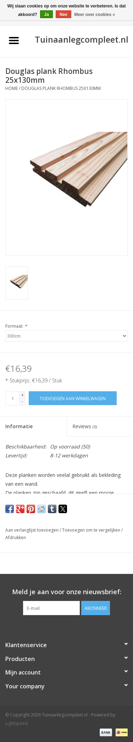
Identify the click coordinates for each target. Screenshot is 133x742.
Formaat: (16, 326)
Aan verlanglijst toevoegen (32, 530)
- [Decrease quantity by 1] (22, 401)
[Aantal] (12, 398)
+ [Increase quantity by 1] (22, 395)
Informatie (19, 426)
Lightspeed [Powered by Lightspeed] (16, 723)
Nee (63, 14)
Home (11, 88)
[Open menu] (14, 40)
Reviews (84, 426)
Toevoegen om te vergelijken (91, 530)
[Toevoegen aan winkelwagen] (73, 398)
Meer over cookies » (94, 14)
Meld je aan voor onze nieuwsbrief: (66, 592)
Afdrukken (15, 537)
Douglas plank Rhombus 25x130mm (61, 88)
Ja (46, 14)
